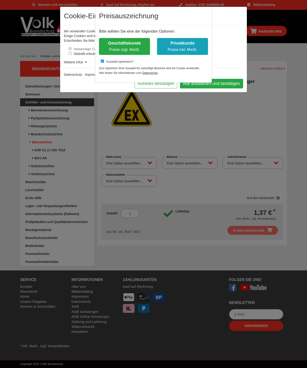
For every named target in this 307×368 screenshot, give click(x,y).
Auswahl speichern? (117, 61)
